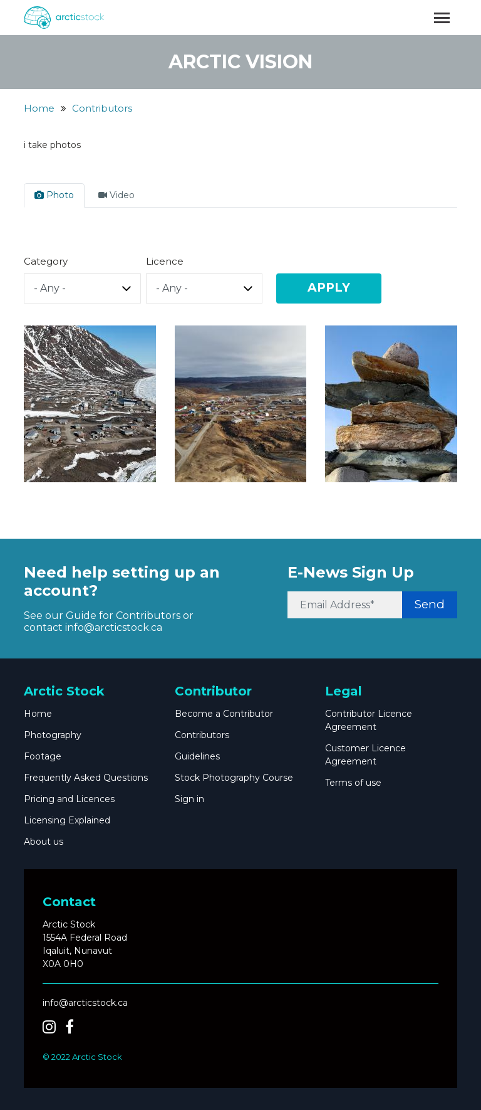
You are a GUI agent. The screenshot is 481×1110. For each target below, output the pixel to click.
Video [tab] (116, 195)
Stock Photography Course (234, 777)
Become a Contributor (224, 713)
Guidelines (197, 756)
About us (43, 841)
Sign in (189, 799)
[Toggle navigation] (442, 18)
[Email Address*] (344, 604)
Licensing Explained (67, 820)
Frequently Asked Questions (86, 777)
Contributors (102, 108)
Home (39, 108)
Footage (42, 756)
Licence (165, 261)
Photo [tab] (54, 195)
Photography (52, 735)
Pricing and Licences (69, 799)
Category (46, 261)
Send (430, 604)
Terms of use (353, 782)
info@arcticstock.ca (113, 627)
